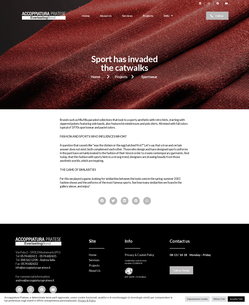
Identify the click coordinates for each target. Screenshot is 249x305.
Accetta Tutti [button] (236, 299)
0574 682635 (48, 256)
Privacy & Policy (87, 300)
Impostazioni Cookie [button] (197, 299)
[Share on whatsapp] (147, 201)
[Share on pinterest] (136, 201)
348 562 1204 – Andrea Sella (37, 260)
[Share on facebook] (102, 201)
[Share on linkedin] (124, 201)
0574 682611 (28, 256)
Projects (148, 15)
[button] (217, 16)
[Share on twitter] (113, 201)
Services (127, 15)
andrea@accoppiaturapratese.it (35, 280)
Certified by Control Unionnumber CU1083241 (136, 262)
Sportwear (149, 77)
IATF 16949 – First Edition (135, 277)
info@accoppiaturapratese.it (33, 267)
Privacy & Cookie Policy (139, 255)
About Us (106, 15)
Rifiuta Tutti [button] (219, 299)
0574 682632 (29, 264)
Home (86, 15)
